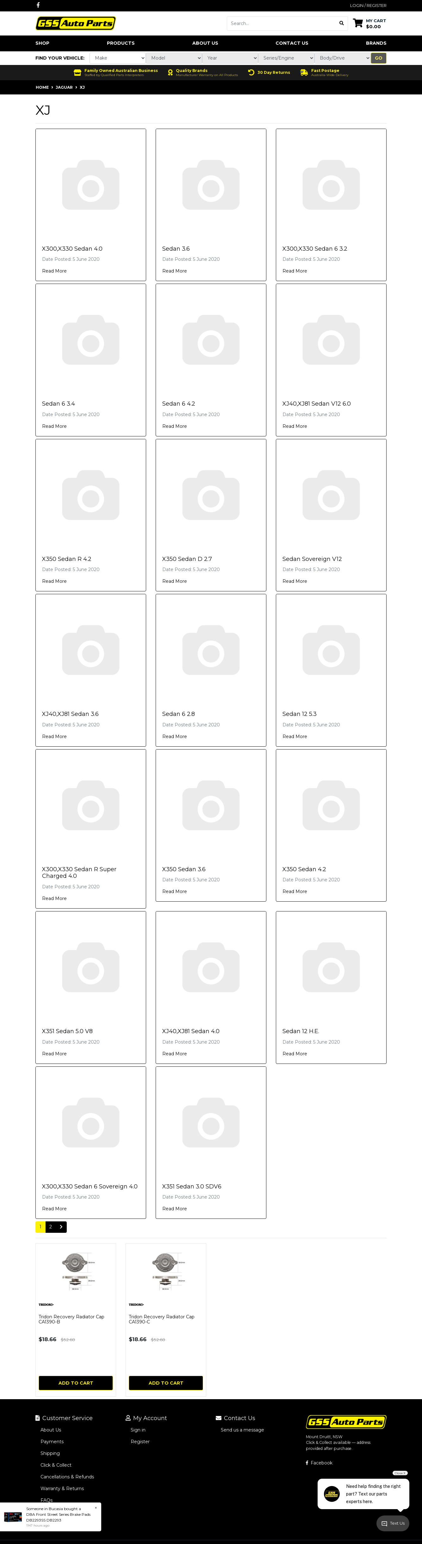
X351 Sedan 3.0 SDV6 (191, 1186)
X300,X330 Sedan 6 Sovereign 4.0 (90, 1186)
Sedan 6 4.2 (178, 403)
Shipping (50, 1453)
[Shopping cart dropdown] (370, 23)
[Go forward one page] (61, 1227)
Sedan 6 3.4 (58, 403)
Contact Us (292, 43)
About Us (205, 43)
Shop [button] (42, 43)
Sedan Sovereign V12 (312, 559)
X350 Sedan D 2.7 (187, 559)
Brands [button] (376, 43)
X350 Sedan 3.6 (184, 869)
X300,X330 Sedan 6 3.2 (314, 248)
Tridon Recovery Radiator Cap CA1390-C (162, 1319)
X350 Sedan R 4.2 (66, 559)
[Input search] (281, 23)
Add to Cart (76, 1383)
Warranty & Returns (62, 1488)
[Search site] (342, 23)
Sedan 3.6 (176, 248)
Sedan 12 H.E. (300, 1031)
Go (378, 58)
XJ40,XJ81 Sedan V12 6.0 (316, 403)
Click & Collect (55, 1465)
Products (121, 43)
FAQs (46, 1500)
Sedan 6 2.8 (178, 714)
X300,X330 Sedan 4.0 (72, 248)
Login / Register (368, 5)
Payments (52, 1441)
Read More (54, 271)
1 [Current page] (40, 1227)
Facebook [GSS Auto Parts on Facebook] (319, 1463)
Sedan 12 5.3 (299, 714)
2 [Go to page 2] (50, 1227)
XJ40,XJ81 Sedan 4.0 (191, 1031)
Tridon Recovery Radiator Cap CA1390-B (71, 1319)
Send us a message (242, 1430)
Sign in (138, 1430)
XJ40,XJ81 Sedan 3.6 (70, 714)
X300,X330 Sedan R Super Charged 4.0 (79, 873)
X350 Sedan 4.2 (304, 869)
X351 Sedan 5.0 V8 (67, 1031)
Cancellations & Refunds (67, 1477)
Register (140, 1441)
